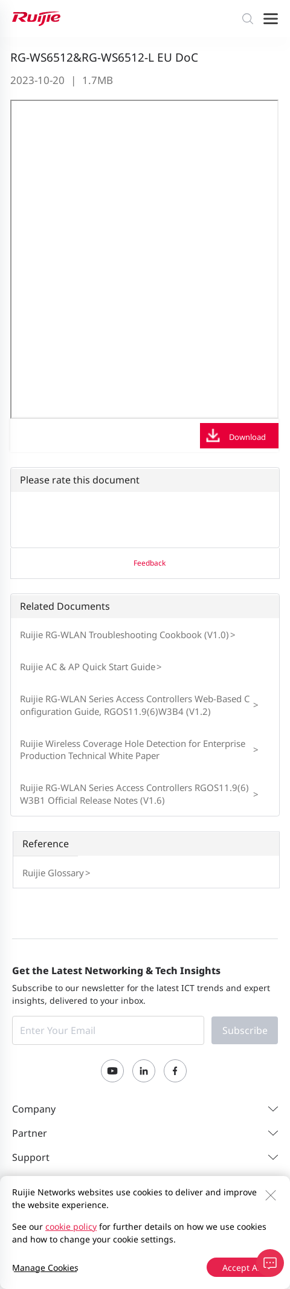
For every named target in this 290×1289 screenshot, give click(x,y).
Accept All (242, 1267)
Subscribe (245, 1030)
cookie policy (71, 1226)
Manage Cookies (45, 1267)
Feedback (150, 563)
